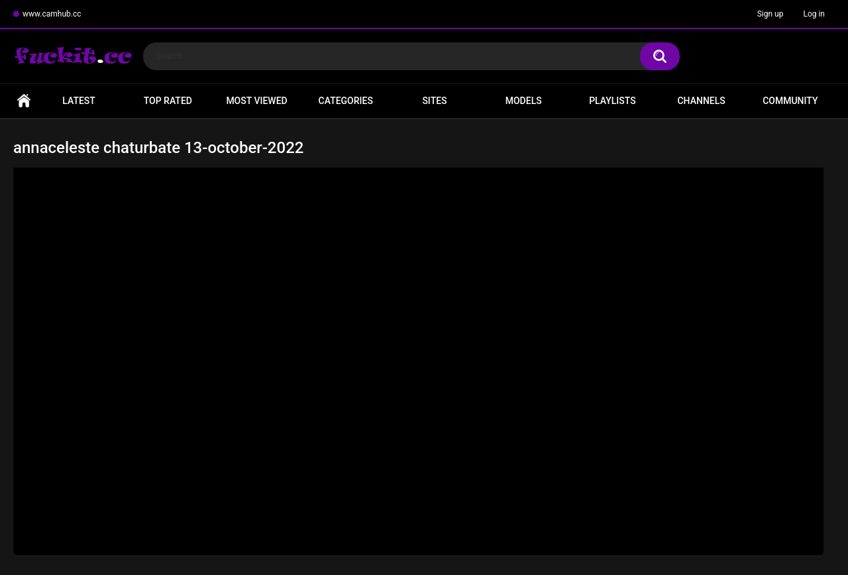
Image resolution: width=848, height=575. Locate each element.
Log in (814, 14)
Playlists (612, 100)
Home (23, 101)
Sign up (770, 14)
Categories (346, 100)
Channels (701, 100)
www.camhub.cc (52, 14)
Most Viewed (256, 100)
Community (790, 100)
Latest (78, 100)
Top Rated (168, 100)
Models (523, 100)
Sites (434, 100)
